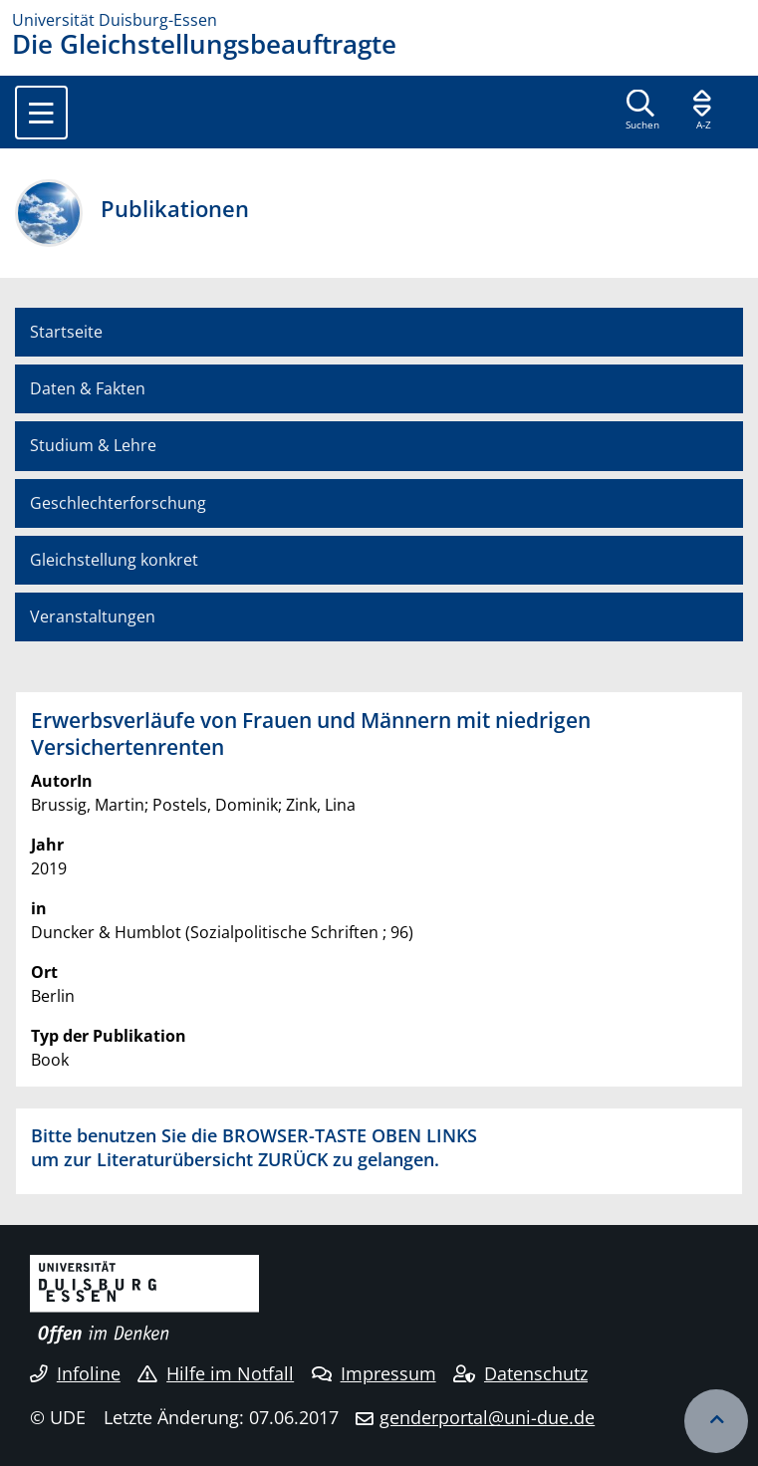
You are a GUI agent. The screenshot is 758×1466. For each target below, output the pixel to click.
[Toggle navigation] (41, 112)
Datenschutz (520, 1373)
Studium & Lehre (93, 445)
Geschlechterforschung (118, 503)
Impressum (374, 1373)
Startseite (66, 332)
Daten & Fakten (87, 388)
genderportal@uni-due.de (487, 1417)
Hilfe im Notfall (215, 1373)
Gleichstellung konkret (114, 560)
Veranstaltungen (92, 616)
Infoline (75, 1373)
